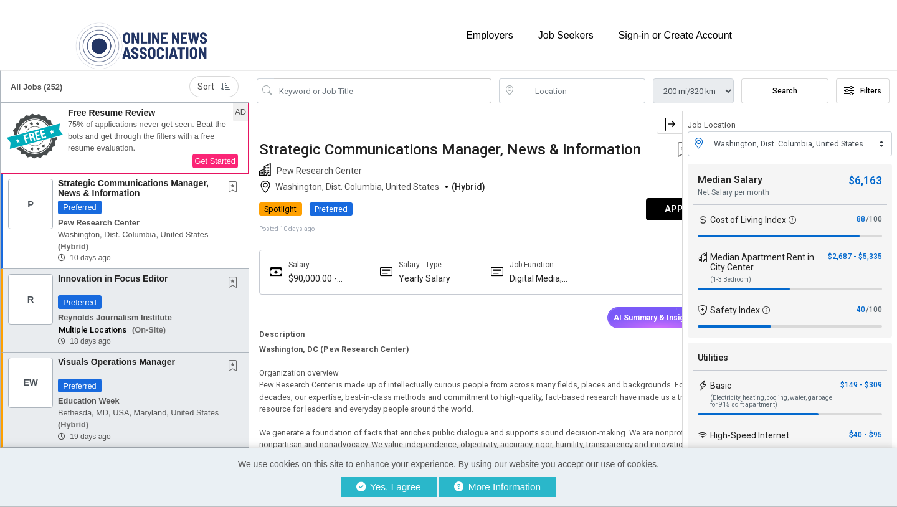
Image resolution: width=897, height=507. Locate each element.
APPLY (638, 217)
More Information (497, 486)
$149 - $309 (861, 376)
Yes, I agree (388, 486)
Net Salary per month (733, 183)
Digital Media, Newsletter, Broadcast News (522, 286)
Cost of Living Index (748, 211)
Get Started (215, 153)
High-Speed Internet (749, 427)
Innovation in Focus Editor (113, 270)
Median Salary (730, 171)
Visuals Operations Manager (116, 354)
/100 (874, 210)
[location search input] (580, 82)
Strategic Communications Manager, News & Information (133, 179)
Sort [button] (213, 78)
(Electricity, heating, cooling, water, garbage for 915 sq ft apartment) (771, 392)
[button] (125, 130)
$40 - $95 (865, 426)
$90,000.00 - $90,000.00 (312, 286)
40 (861, 300)
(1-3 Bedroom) (730, 270)
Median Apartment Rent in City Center (762, 253)
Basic (720, 377)
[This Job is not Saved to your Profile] (235, 180)
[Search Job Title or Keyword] (382, 82)
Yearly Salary (414, 286)
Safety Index (735, 301)
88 (861, 210)
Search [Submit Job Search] (784, 82)
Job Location (712, 116)
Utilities (713, 349)
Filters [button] (862, 82)
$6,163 (865, 171)
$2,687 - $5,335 (855, 248)
